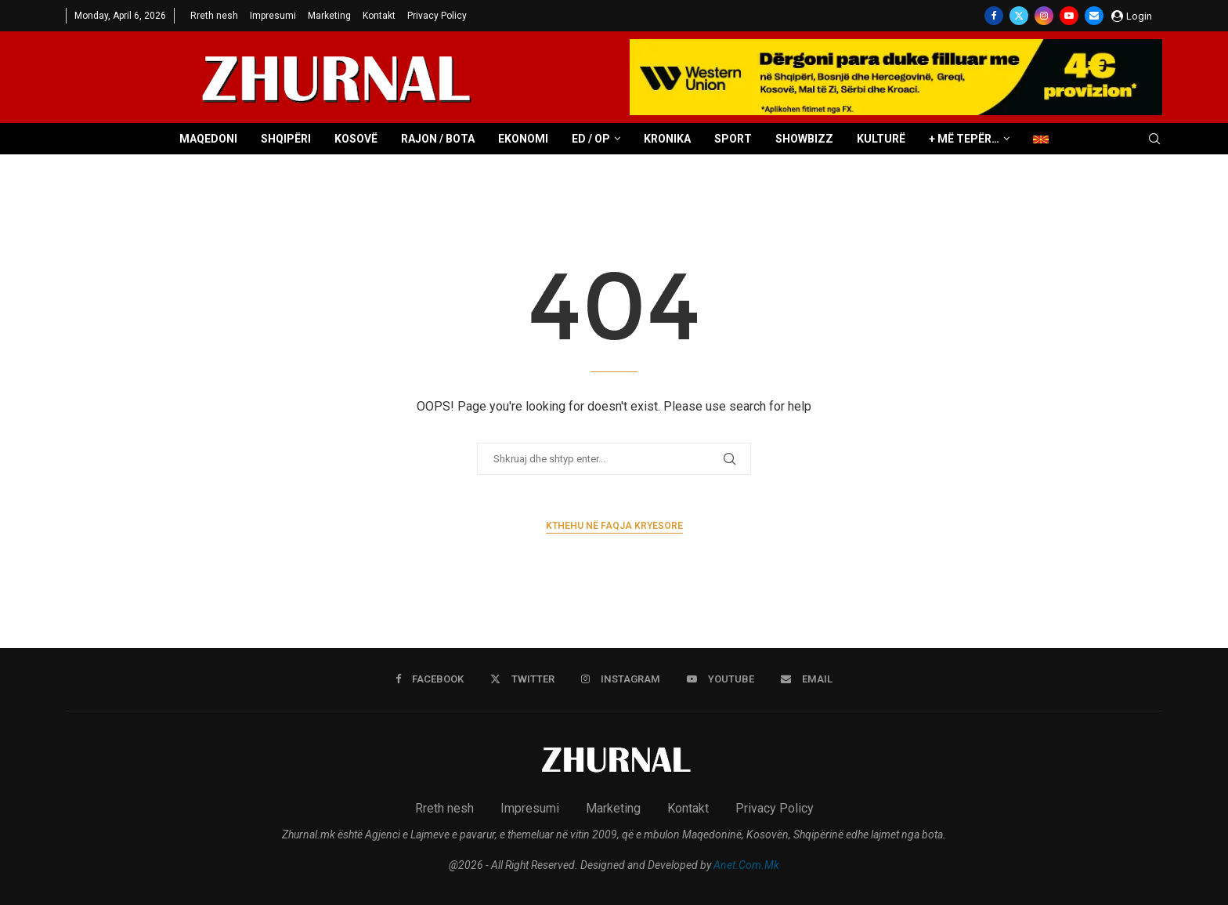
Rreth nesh (214, 15)
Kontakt (379, 15)
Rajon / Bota (438, 138)
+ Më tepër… (964, 138)
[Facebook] (993, 15)
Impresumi (273, 15)
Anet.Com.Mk (746, 865)
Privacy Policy (437, 15)
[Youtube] (1069, 15)
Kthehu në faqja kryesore (614, 525)
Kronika (667, 138)
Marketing (329, 15)
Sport (733, 138)
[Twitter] (1018, 15)
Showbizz (804, 138)
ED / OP (591, 138)
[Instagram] (1044, 15)
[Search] (1154, 139)
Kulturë (881, 138)
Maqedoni (208, 138)
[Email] (1094, 15)
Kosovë (355, 138)
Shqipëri (286, 138)
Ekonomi (523, 138)
